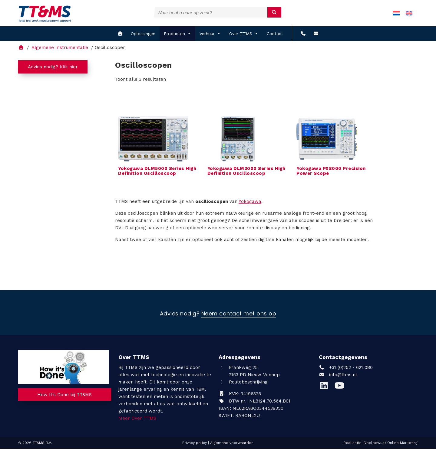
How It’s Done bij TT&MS (64, 396)
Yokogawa (250, 202)
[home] (120, 35)
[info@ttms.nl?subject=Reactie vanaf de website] (315, 35)
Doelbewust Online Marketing (391, 444)
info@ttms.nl (343, 375)
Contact (275, 34)
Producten (177, 35)
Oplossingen (143, 34)
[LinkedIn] (326, 388)
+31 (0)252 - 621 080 (346, 368)
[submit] (274, 12)
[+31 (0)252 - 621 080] (303, 35)
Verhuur (210, 35)
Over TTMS (243, 35)
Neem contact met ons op (238, 314)
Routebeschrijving (243, 383)
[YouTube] (341, 388)
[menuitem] (396, 14)
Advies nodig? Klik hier (53, 68)
